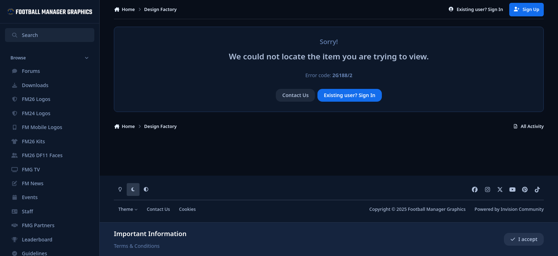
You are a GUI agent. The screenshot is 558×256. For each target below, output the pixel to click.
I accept (523, 239)
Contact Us (295, 95)
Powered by (509, 209)
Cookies (187, 209)
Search (24, 35)
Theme (128, 209)
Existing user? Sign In (349, 95)
